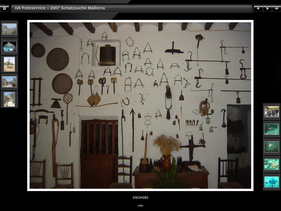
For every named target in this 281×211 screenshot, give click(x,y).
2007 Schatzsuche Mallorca (77, 8)
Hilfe (140, 205)
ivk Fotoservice (30, 8)
